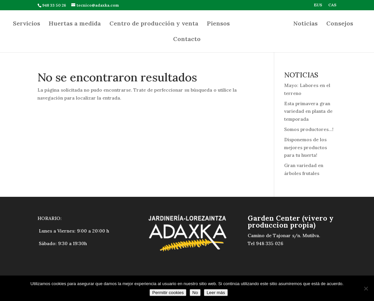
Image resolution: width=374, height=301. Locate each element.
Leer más (216, 292)
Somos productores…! (309, 129)
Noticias (305, 24)
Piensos (218, 24)
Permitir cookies (168, 292)
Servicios (26, 24)
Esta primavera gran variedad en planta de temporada (308, 111)
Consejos (339, 24)
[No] (365, 288)
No (195, 292)
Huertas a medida (75, 24)
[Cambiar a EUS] (318, 6)
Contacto (187, 40)
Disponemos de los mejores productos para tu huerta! (305, 147)
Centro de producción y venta (153, 24)
